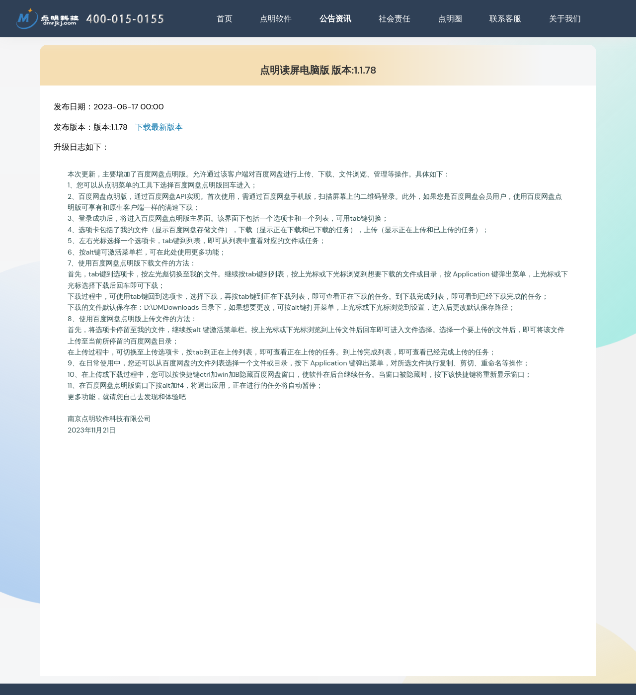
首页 (225, 18)
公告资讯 (335, 18)
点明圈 (450, 18)
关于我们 (565, 18)
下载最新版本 (159, 127)
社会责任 (394, 18)
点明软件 (276, 18)
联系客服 (505, 18)
